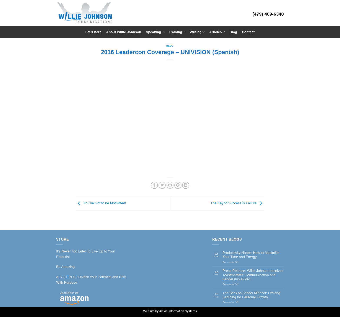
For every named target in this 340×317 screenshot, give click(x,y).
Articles (217, 32)
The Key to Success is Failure (237, 203)
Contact (248, 32)
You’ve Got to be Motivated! (101, 203)
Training (177, 32)
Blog (233, 32)
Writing (197, 32)
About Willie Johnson (123, 32)
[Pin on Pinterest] (177, 185)
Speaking (155, 32)
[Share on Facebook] (154, 185)
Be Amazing (65, 267)
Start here (93, 32)
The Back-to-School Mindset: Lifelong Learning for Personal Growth (251, 295)
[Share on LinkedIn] (185, 185)
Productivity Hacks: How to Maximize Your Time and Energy (250, 255)
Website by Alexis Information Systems (170, 311)
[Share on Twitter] (162, 185)
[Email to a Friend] (170, 185)
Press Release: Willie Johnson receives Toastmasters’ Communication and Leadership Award (252, 275)
